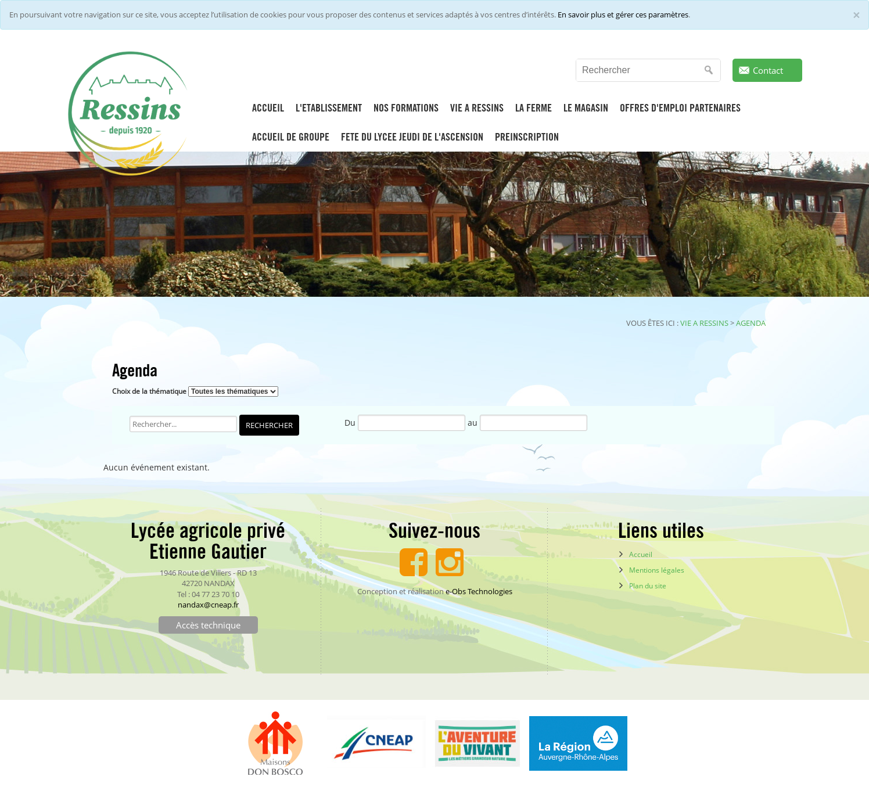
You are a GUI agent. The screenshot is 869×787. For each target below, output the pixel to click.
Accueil (640, 554)
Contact (768, 70)
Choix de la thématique (149, 391)
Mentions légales (656, 570)
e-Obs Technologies (479, 591)
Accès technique (208, 625)
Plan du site (647, 586)
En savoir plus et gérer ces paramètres (623, 14)
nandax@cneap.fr (208, 604)
